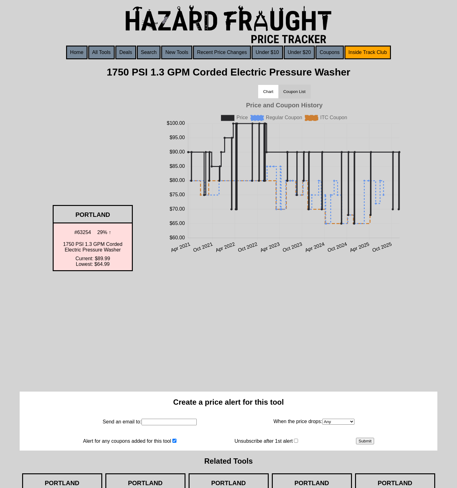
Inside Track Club (368, 52)
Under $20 (299, 52)
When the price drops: (297, 421)
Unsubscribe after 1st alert (263, 441)
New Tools (176, 52)
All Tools (101, 52)
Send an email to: (122, 421)
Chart (268, 91)
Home (77, 52)
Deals (125, 52)
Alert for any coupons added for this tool (127, 441)
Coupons (329, 52)
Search (149, 52)
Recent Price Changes (222, 52)
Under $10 (267, 52)
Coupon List (294, 91)
